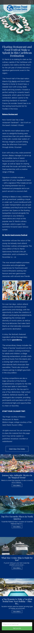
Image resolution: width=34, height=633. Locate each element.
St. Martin (13, 81)
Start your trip (17, 628)
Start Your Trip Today (17, 449)
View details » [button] (17, 485)
